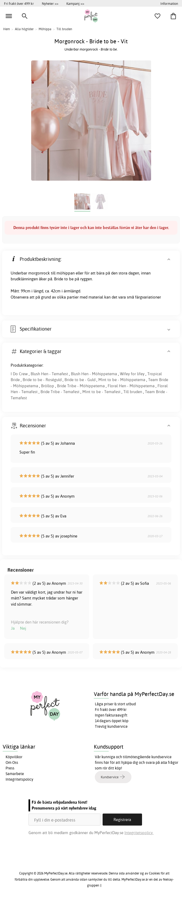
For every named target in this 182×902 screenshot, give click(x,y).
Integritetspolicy (19, 779)
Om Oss (12, 762)
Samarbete (15, 773)
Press (10, 768)
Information (169, 3)
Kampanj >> (75, 3)
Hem (6, 29)
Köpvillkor (14, 756)
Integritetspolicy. (138, 832)
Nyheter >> (50, 3)
